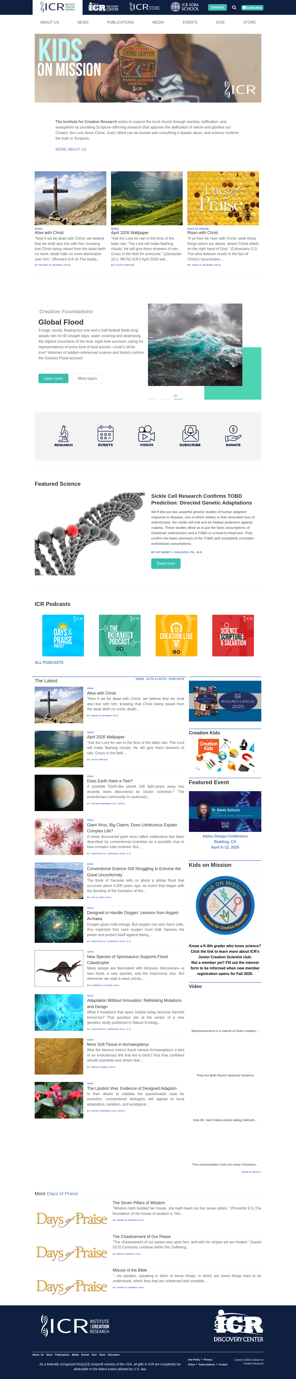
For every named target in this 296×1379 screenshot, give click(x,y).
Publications (120, 22)
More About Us (71, 149)
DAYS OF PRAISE (198, 228)
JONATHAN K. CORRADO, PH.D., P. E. (111, 853)
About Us (49, 22)
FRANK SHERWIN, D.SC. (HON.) (108, 803)
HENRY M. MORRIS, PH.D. (105, 715)
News (83, 22)
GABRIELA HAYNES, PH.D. (105, 985)
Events (190, 22)
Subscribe (252, 7)
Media (158, 22)
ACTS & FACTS (156, 679)
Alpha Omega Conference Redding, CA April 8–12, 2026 (225, 841)
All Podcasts (49, 662)
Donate (217, 7)
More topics (87, 378)
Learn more (53, 378)
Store (249, 22)
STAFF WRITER (99, 759)
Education (114, 1354)
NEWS (39, 228)
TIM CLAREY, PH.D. (101, 897)
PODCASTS (176, 679)
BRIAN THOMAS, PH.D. (103, 1067)
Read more (166, 563)
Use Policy (194, 1359)
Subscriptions (207, 1364)
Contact (223, 1364)
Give (220, 22)
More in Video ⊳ (251, 1172)
